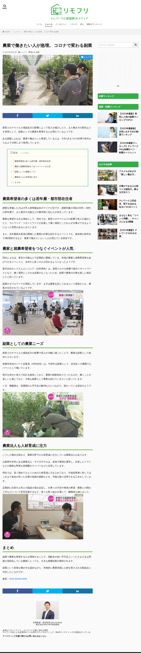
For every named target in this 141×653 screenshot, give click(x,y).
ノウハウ (73, 24)
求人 (82, 24)
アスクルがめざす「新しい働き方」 (127, 141)
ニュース (48, 24)
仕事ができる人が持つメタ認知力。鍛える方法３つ (128, 157)
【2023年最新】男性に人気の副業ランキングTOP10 (128, 85)
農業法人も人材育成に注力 (23, 177)
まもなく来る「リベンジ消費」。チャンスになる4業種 (128, 187)
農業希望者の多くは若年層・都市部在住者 (30, 161)
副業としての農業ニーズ (22, 172)
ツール (39, 24)
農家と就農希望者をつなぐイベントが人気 (30, 166)
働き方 (32, 52)
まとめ (15, 182)
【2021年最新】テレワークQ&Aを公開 (128, 201)
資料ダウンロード (94, 24)
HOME (7, 32)
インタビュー (61, 24)
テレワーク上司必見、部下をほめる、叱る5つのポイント (128, 172)
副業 (37, 52)
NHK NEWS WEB (18, 579)
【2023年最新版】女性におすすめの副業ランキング (128, 100)
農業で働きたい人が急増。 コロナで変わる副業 (41, 32)
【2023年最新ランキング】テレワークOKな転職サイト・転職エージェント (128, 116)
